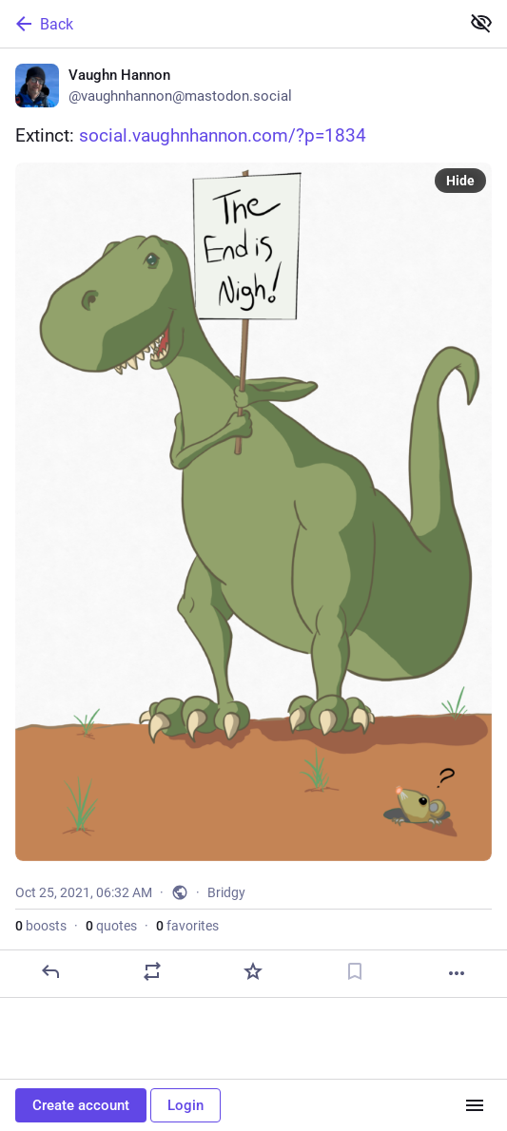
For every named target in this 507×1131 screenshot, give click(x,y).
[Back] (228, 24)
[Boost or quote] (152, 971)
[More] (456, 973)
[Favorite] (253, 971)
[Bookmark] (354, 971)
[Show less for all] (481, 23)
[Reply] (50, 971)
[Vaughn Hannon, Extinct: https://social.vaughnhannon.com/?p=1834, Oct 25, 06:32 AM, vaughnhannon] (253, 523)
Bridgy (226, 892)
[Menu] (475, 1105)
